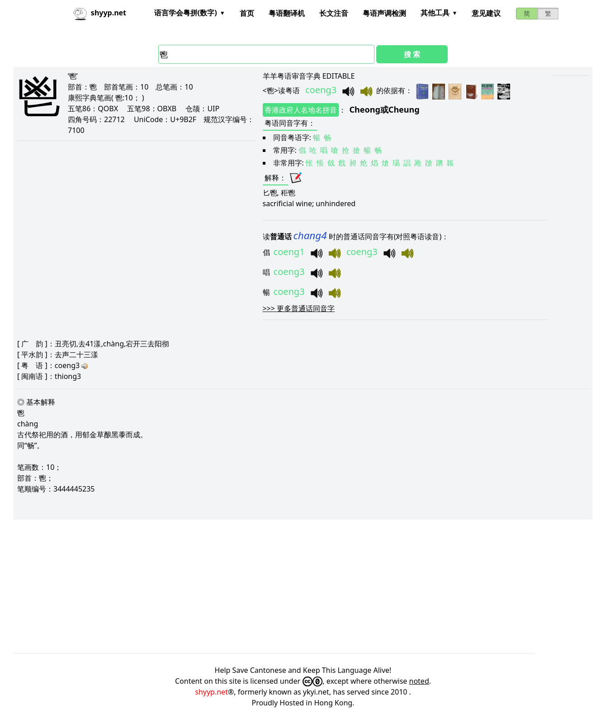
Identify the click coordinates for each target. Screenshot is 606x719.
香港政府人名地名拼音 (301, 110)
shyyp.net (211, 692)
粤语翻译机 (287, 13)
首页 (247, 13)
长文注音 (333, 13)
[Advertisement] (285, 586)
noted (419, 681)
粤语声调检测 (384, 13)
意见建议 (486, 13)
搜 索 (412, 54)
